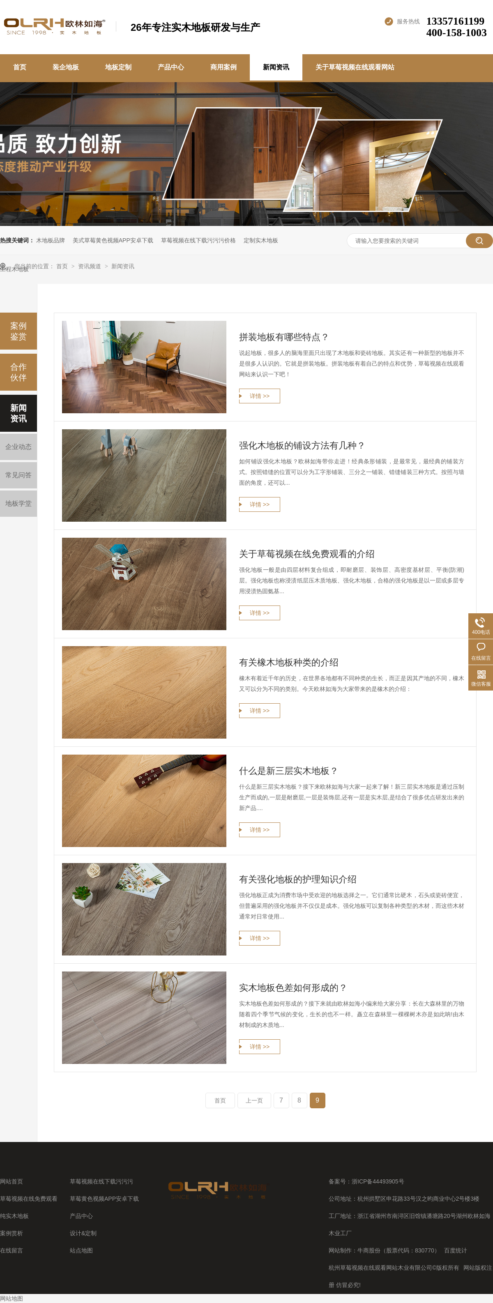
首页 (19, 67)
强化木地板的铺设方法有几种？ (302, 445)
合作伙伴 (18, 372)
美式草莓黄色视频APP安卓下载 (113, 240)
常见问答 (18, 475)
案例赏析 (11, 1233)
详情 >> (260, 396)
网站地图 (11, 1298)
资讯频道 (90, 266)
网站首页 (11, 1181)
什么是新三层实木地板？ (289, 771)
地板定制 (118, 67)
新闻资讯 (276, 67)
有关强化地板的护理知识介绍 (298, 879)
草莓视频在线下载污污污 (101, 1181)
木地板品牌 (50, 240)
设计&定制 (83, 1233)
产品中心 (171, 67)
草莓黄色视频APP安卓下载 (104, 1198)
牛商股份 (368, 1250)
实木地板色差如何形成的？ (293, 988)
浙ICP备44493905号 (378, 1181)
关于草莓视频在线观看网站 (355, 67)
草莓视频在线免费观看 (29, 1198)
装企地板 (66, 67)
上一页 (254, 1100)
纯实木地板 (14, 1216)
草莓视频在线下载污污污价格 (198, 240)
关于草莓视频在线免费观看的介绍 (307, 554)
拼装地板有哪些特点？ (284, 337)
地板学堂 (18, 503)
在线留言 (11, 1250)
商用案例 (223, 67)
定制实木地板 (261, 240)
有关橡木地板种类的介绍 (289, 662)
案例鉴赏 (18, 331)
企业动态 (18, 446)
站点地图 (81, 1250)
